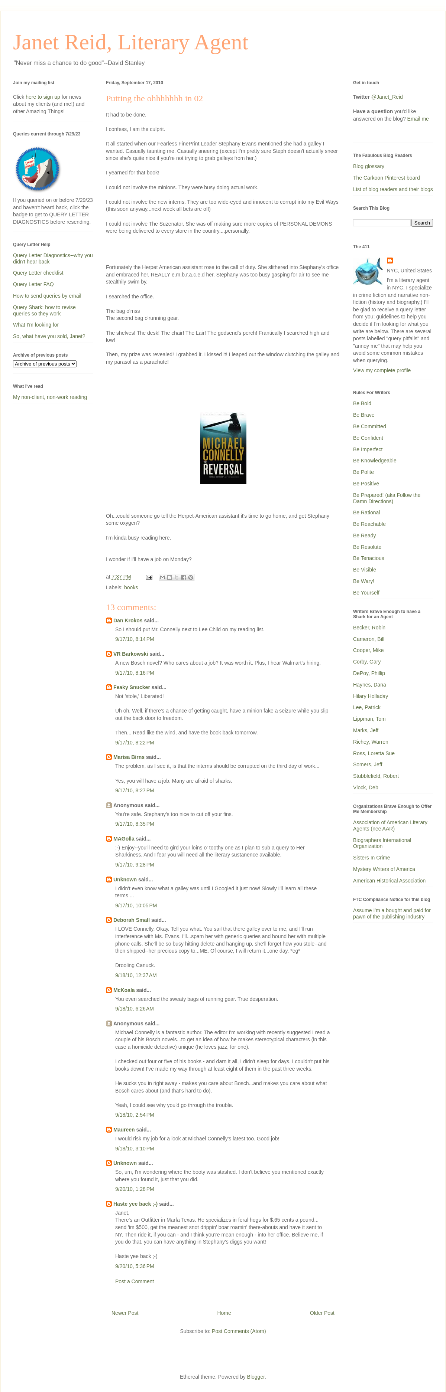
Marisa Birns (129, 757)
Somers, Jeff (367, 764)
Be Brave (364, 415)
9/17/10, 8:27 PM (134, 790)
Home (224, 1313)
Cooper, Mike (368, 650)
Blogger (256, 1377)
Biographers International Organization (382, 843)
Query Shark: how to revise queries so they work (44, 310)
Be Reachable (369, 524)
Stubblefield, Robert (376, 776)
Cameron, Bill (368, 639)
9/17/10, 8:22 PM (134, 743)
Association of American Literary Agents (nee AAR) (390, 825)
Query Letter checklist (38, 273)
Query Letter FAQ (33, 284)
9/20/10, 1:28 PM (134, 1189)
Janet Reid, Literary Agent (130, 42)
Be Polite (363, 472)
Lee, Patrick (367, 707)
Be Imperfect (367, 449)
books (131, 587)
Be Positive (366, 484)
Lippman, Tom (369, 719)
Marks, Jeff (365, 730)
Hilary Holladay (370, 696)
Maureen (124, 1130)
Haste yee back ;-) (135, 1204)
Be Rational (366, 512)
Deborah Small (131, 920)
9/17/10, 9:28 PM (134, 865)
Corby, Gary (367, 662)
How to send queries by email (47, 296)
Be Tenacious (368, 558)
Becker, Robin (369, 628)
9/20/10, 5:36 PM (134, 1266)
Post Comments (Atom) (239, 1331)
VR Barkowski (130, 654)
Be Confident (368, 438)
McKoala (124, 990)
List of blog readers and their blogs (393, 189)
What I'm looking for (36, 325)
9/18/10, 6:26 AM (134, 1009)
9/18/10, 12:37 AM (136, 975)
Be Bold (362, 403)
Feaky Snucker (131, 687)
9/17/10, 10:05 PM (136, 905)
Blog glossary (368, 166)
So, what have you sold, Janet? (49, 336)
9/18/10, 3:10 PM (134, 1149)
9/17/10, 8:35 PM (134, 824)
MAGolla (124, 839)
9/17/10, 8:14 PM (134, 639)
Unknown (125, 879)
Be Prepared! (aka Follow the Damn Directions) (386, 498)
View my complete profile (382, 370)
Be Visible (364, 570)
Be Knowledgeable (375, 461)
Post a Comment (134, 1281)
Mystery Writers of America (384, 869)
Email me (418, 119)
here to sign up (44, 97)
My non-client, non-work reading (50, 397)
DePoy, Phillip (369, 673)
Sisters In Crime (371, 858)
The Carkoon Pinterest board (386, 178)
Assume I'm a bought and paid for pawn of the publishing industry (392, 913)
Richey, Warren (370, 742)
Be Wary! (363, 581)
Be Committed (369, 426)
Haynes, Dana (369, 685)
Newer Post (125, 1313)
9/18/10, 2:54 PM (134, 1115)
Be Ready (364, 535)
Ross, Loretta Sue (374, 753)
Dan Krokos (128, 620)
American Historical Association (389, 881)
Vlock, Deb (365, 787)
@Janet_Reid (387, 97)
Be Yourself (366, 593)
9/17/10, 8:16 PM (134, 673)
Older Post (322, 1313)
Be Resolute (367, 547)
